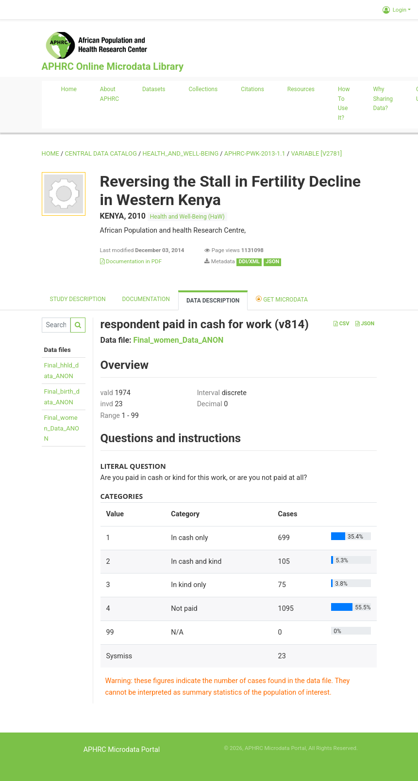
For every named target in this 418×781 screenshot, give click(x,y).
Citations (252, 89)
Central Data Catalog (101, 153)
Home (69, 89)
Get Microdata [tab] (282, 299)
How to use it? (344, 103)
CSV (341, 323)
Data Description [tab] (212, 300)
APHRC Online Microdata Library (113, 66)
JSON (364, 323)
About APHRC (109, 94)
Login (394, 9)
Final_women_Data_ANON (62, 428)
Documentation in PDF (131, 261)
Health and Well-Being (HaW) (187, 216)
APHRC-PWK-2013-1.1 (254, 153)
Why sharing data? (383, 99)
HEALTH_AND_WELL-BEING (181, 153)
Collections (203, 89)
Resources (301, 89)
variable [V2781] (316, 153)
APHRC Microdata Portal (122, 750)
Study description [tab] (78, 299)
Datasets (154, 89)
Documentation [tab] (145, 299)
